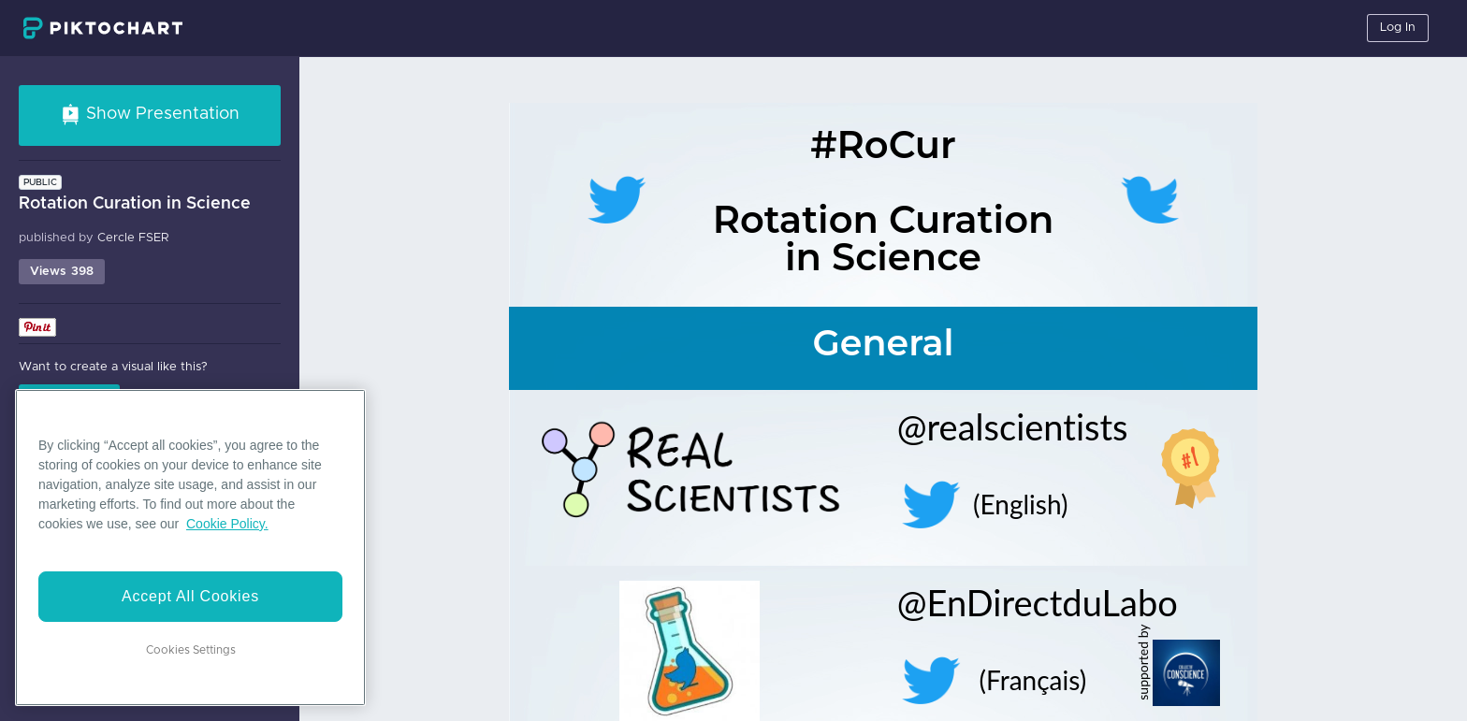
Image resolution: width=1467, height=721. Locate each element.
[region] (190, 547)
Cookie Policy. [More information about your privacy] (227, 523)
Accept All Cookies (190, 596)
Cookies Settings (191, 650)
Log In (1398, 28)
